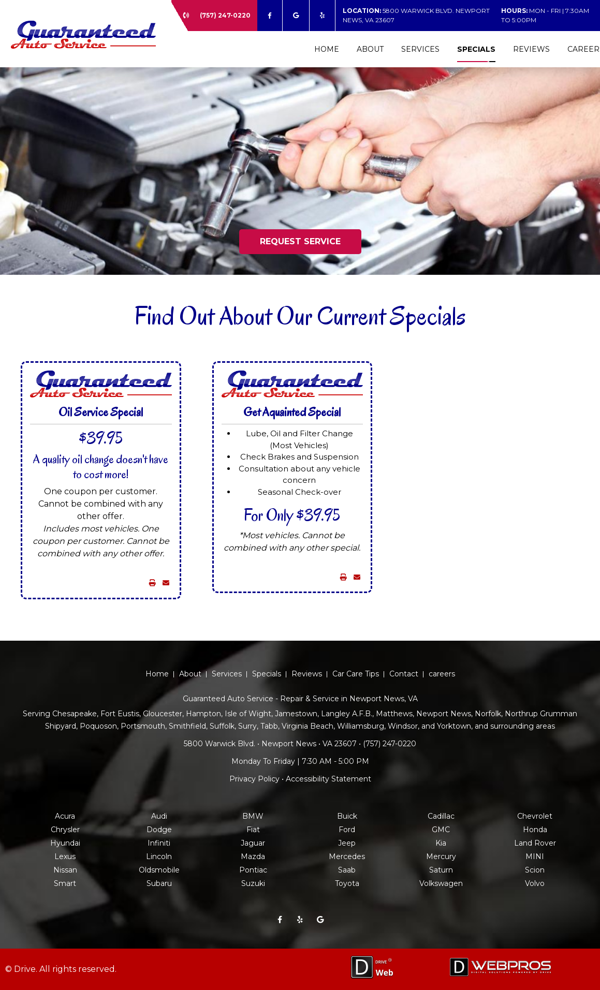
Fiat (253, 829)
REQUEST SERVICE (300, 241)
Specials (476, 49)
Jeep (347, 843)
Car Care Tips (355, 673)
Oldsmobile (159, 870)
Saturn (441, 870)
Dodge (159, 829)
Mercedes (347, 856)
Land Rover (535, 843)
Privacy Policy (254, 779)
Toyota (347, 883)
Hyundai (65, 843)
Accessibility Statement (328, 779)
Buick (347, 816)
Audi (159, 816)
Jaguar (253, 843)
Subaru (159, 883)
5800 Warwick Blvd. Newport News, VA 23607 (416, 15)
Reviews (531, 49)
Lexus (65, 856)
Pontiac (253, 870)
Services (420, 49)
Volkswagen (441, 883)
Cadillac (441, 816)
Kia (440, 843)
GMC (441, 829)
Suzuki (253, 883)
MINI (534, 856)
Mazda (253, 856)
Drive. (25, 969)
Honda (535, 829)
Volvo (535, 883)
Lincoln (159, 856)
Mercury (441, 856)
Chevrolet (534, 816)
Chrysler (65, 829)
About (370, 49)
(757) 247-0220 (225, 15)
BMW (253, 816)
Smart (65, 883)
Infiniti (159, 843)
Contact (403, 673)
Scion (535, 870)
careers (442, 673)
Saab (347, 870)
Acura (65, 816)
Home (326, 49)
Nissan (65, 870)
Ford (347, 829)
